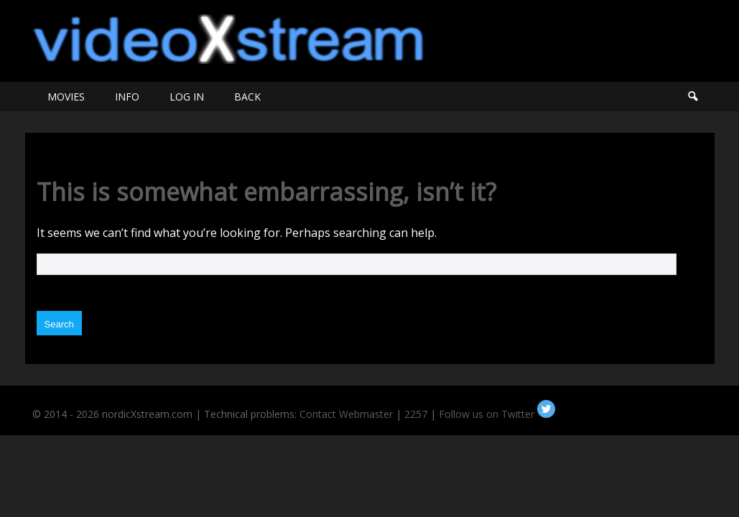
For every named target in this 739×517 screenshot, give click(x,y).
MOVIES (66, 96)
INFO (127, 96)
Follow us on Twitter (497, 414)
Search (692, 96)
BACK (247, 96)
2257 (415, 414)
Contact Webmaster (346, 414)
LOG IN (186, 96)
